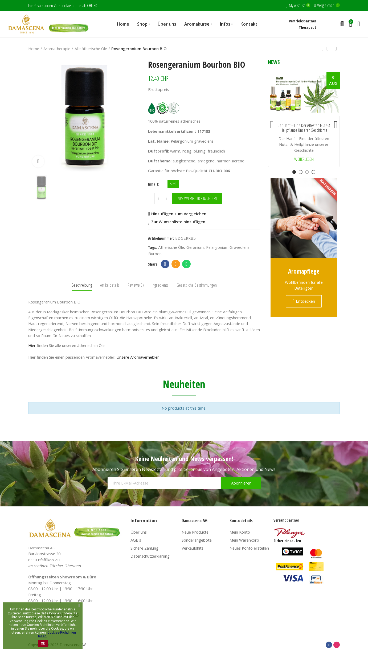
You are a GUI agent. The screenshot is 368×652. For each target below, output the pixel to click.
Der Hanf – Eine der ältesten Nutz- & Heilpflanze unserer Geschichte (303, 128)
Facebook (165, 264)
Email (176, 264)
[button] (272, 123)
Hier (32, 345)
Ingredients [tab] (160, 285)
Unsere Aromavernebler (137, 357)
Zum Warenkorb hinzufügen (197, 198)
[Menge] (158, 198)
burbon (155, 253)
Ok (43, 643)
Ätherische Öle (171, 247)
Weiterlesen (304, 159)
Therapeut (307, 27)
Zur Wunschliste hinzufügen (178, 221)
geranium (195, 247)
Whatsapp (186, 264)
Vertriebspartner (302, 20)
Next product (336, 48)
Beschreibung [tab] (82, 285)
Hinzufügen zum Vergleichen (178, 213)
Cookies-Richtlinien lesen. (57, 634)
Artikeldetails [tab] (110, 285)
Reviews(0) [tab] (136, 285)
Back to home (329, 48)
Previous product (322, 48)
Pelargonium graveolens (228, 247)
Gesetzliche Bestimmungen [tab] (197, 285)
